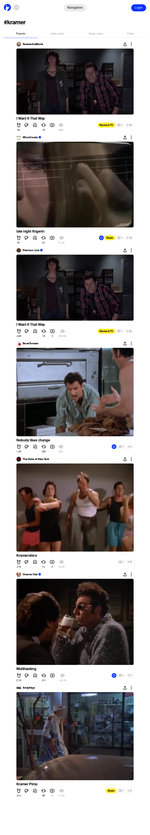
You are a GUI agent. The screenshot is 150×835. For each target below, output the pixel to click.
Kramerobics (26, 555)
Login (139, 7)
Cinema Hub (30, 574)
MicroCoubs (30, 137)
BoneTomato (30, 343)
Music (109, 237)
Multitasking (26, 668)
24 (129, 125)
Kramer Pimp (27, 784)
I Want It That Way (30, 118)
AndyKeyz (29, 687)
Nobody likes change (33, 440)
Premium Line (31, 250)
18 (129, 238)
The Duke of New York (36, 459)
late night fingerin (30, 231)
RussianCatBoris (33, 44)
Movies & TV (106, 125)
